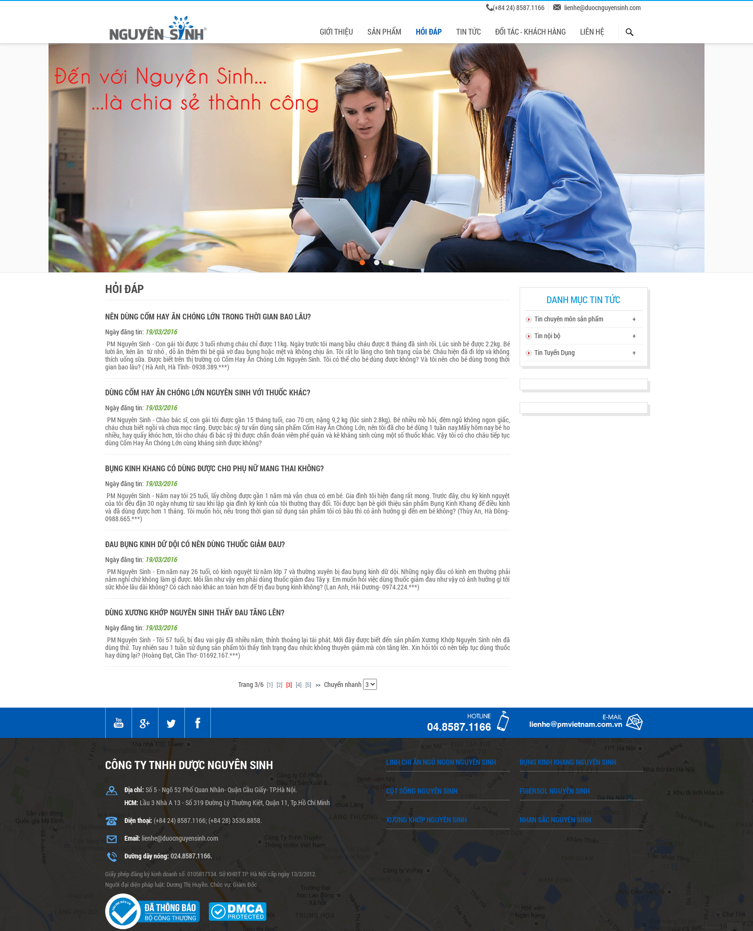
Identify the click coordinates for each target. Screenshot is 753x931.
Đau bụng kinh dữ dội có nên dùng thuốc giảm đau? (195, 544)
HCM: (131, 802)
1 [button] (362, 263)
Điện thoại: (138, 820)
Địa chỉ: (134, 789)
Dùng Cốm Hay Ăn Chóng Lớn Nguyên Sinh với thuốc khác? (207, 392)
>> (318, 684)
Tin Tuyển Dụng (554, 352)
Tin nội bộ (547, 335)
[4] (299, 684)
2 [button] (376, 263)
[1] (270, 684)
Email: (132, 838)
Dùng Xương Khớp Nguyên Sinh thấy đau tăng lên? (194, 612)
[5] (308, 684)
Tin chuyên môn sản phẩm (568, 318)
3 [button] (391, 263)
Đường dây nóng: (146, 855)
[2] (279, 684)
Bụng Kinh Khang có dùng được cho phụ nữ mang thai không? (214, 468)
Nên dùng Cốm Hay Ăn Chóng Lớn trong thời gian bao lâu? (208, 316)
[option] (376, 157)
